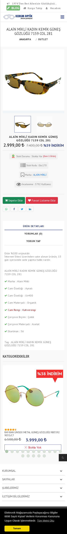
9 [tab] (49, 451)
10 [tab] (55, 451)
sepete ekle (14, 200)
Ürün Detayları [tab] (33, 226)
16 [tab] (44, 456)
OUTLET (43, 39)
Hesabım (53, 8)
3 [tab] (17, 451)
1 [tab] (7, 451)
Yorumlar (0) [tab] (33, 233)
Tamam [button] (17, 528)
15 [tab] (39, 456)
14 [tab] (33, 456)
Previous (8, 81)
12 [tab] (23, 456)
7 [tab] (39, 451)
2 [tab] (12, 451)
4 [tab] (23, 451)
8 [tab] (44, 451)
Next (59, 81)
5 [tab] (28, 451)
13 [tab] (28, 456)
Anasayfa (25, 39)
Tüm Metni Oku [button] (45, 520)
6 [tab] (33, 451)
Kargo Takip (32, 8)
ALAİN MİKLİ (39, 175)
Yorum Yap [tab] (33, 241)
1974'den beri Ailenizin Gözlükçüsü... (31, 3)
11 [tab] (60, 451)
